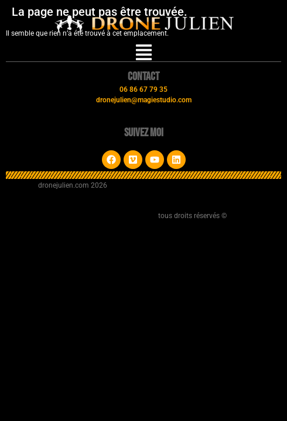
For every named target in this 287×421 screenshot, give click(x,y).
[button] (143, 54)
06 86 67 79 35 (143, 89)
